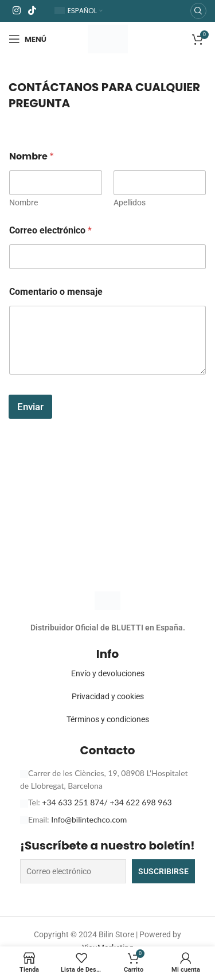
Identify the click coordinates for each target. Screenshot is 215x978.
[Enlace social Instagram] (16, 11)
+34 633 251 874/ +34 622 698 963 (106, 802)
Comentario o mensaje (56, 291)
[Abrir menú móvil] (27, 39)
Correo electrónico (50, 230)
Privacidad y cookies (108, 696)
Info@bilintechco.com (89, 819)
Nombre (23, 202)
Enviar (30, 406)
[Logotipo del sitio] (108, 38)
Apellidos (130, 202)
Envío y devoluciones (107, 673)
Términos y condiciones (108, 719)
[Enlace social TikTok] (32, 11)
